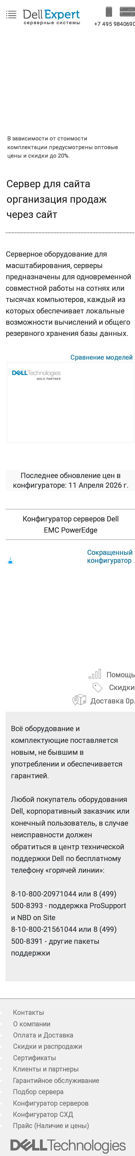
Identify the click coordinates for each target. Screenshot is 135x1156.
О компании (31, 1024)
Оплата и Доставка (43, 1035)
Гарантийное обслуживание (56, 1081)
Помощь (111, 673)
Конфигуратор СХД (43, 1115)
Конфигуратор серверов (51, 1103)
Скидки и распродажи (47, 1047)
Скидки (113, 686)
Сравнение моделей (101, 357)
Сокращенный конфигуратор (110, 557)
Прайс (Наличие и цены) (51, 1126)
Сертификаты (34, 1058)
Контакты (28, 1013)
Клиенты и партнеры (46, 1069)
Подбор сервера (38, 1092)
